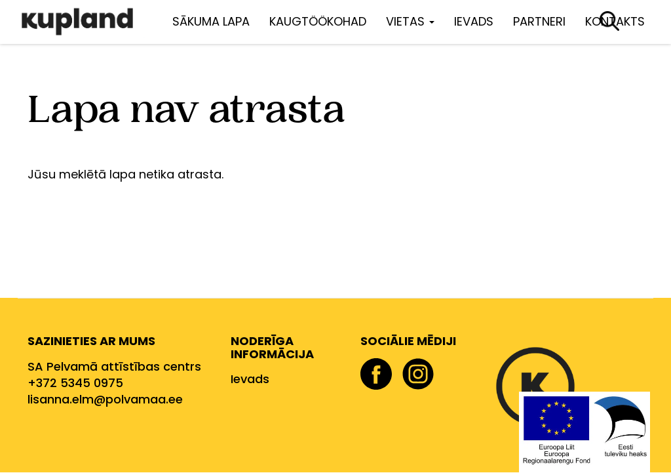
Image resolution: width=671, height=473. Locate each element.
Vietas (410, 21)
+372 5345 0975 (75, 383)
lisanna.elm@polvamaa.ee (105, 399)
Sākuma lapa (211, 21)
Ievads (473, 21)
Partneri (539, 21)
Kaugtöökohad (317, 21)
